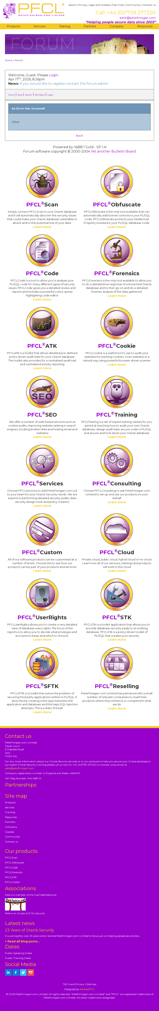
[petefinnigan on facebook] (15, 972)
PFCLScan (11, 857)
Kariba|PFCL (87, 989)
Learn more (42, 227)
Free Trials (118, 4)
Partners (90, 26)
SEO (42, 414)
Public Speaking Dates (18, 953)
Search (72, 4)
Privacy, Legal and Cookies (94, 4)
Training (64, 26)
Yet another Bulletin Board (113, 151)
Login (53, 75)
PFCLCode (11, 867)
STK (116, 617)
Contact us (11, 841)
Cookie (117, 346)
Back (79, 135)
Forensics (116, 273)
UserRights (42, 617)
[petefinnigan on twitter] (23, 972)
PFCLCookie (12, 882)
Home (8, 60)
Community (133, 4)
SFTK (42, 686)
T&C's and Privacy (73, 984)
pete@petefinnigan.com (138, 18)
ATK (42, 346)
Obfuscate (117, 204)
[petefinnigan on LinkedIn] (8, 972)
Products (13, 26)
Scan (42, 204)
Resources (144, 26)
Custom (42, 552)
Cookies (9, 831)
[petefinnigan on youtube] (30, 972)
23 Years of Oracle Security (29, 930)
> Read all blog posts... (22, 941)
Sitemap (91, 984)
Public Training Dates (18, 958)
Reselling (117, 686)
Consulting (116, 483)
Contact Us (149, 4)
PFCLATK (11, 877)
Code (42, 273)
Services (40, 26)
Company (117, 26)
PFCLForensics (13, 872)
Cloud (117, 552)
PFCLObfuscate (14, 862)
